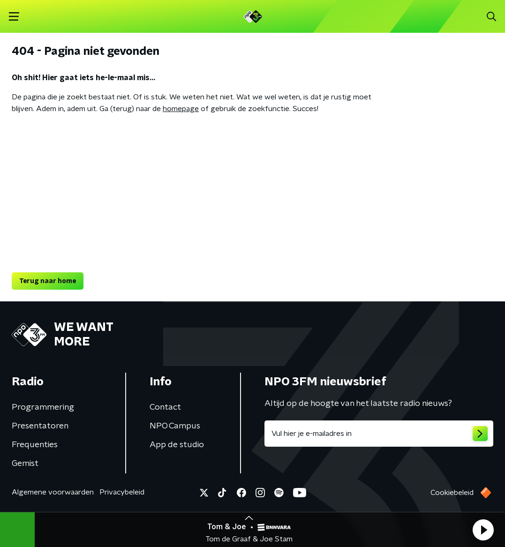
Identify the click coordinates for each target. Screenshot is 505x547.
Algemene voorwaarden (53, 492)
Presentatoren (40, 426)
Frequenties (35, 445)
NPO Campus (175, 426)
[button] (483, 530)
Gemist (25, 463)
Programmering (43, 407)
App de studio (177, 445)
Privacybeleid (121, 492)
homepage (181, 108)
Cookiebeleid (452, 492)
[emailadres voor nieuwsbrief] (379, 433)
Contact (165, 407)
